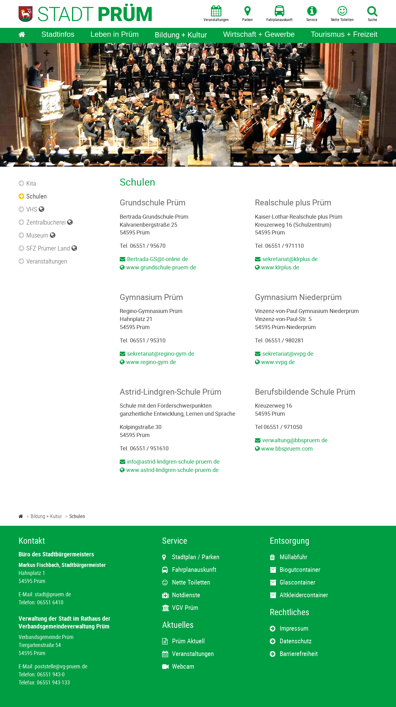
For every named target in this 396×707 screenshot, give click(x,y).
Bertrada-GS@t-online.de (157, 259)
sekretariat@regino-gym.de (160, 353)
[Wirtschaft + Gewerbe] (259, 35)
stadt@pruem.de (53, 594)
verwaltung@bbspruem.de (295, 440)
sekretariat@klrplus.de (290, 259)
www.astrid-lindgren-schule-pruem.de (172, 469)
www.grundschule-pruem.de (161, 267)
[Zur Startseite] (21, 516)
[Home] (22, 35)
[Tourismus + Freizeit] (344, 35)
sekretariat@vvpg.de (287, 353)
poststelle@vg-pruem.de (61, 666)
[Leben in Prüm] (114, 35)
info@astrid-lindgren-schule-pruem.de (173, 461)
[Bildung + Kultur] (181, 35)
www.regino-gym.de (151, 362)
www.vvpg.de (278, 362)
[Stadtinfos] (58, 35)
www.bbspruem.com (287, 448)
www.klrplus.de (280, 267)
